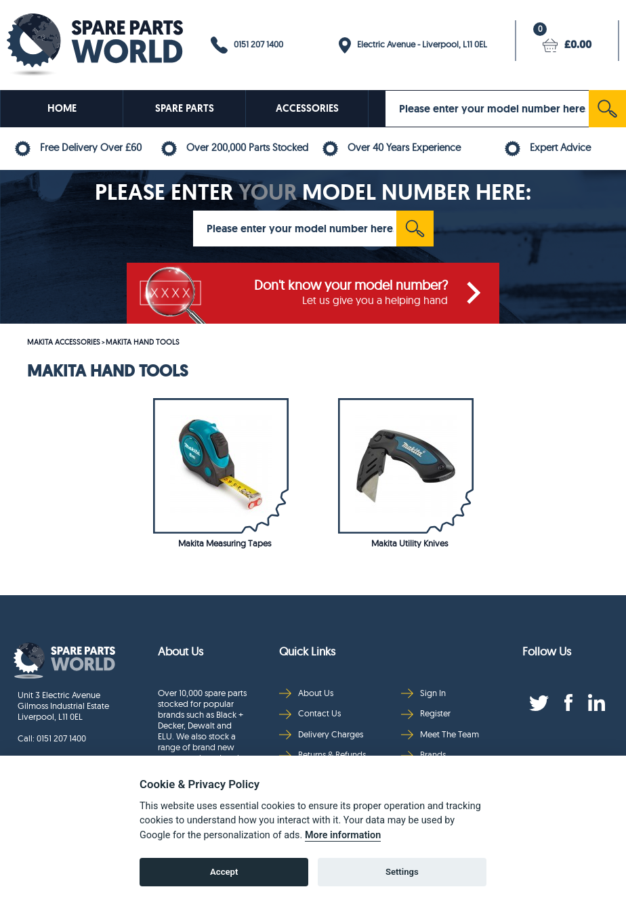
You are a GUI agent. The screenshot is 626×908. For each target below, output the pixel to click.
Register (426, 713)
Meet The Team (440, 734)
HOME (62, 108)
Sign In (423, 693)
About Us (306, 693)
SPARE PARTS (184, 108)
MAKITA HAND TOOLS (143, 342)
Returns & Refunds (322, 754)
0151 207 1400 (247, 45)
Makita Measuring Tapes (224, 543)
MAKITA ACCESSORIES (63, 342)
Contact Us (310, 713)
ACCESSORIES (307, 108)
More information (343, 835)
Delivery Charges (321, 734)
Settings (402, 872)
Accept (224, 872)
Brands (423, 754)
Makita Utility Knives (409, 543)
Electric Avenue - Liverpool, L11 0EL (413, 45)
